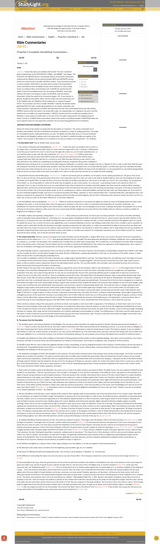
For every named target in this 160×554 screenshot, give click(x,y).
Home (20, 37)
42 (93, 58)
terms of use (49, 533)
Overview (83, 82)
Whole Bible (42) (86, 95)
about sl (104, 533)
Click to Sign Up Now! (133, 2)
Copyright (83, 84)
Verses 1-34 (22, 63)
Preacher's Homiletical (68, 37)
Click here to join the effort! (66, 31)
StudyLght (29, 4)
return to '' (135, 493)
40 (21, 58)
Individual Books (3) (87, 101)
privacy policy (61, 533)
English (51, 37)
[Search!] (95, 70)
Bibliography (84, 87)
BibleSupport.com (32, 510)
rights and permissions (79, 533)
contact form (114, 537)
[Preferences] (142, 9)
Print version (84, 79)
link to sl (112, 533)
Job (82, 37)
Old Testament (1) (86, 98)
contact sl (94, 533)
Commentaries (36, 37)
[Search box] (86, 70)
